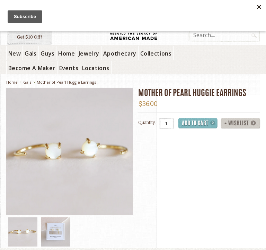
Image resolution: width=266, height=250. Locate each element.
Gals (31, 53)
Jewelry (89, 53)
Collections (155, 53)
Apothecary (119, 53)
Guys (48, 53)
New (14, 53)
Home (66, 53)
